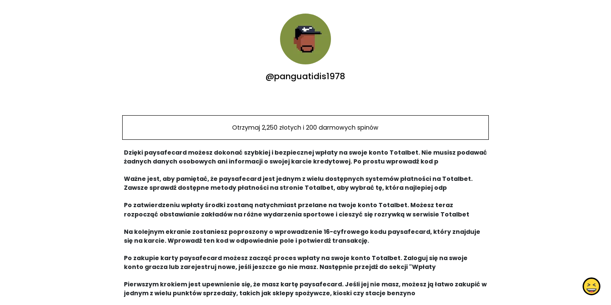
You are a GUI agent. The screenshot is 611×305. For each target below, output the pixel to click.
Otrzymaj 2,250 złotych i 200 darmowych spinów (305, 127)
